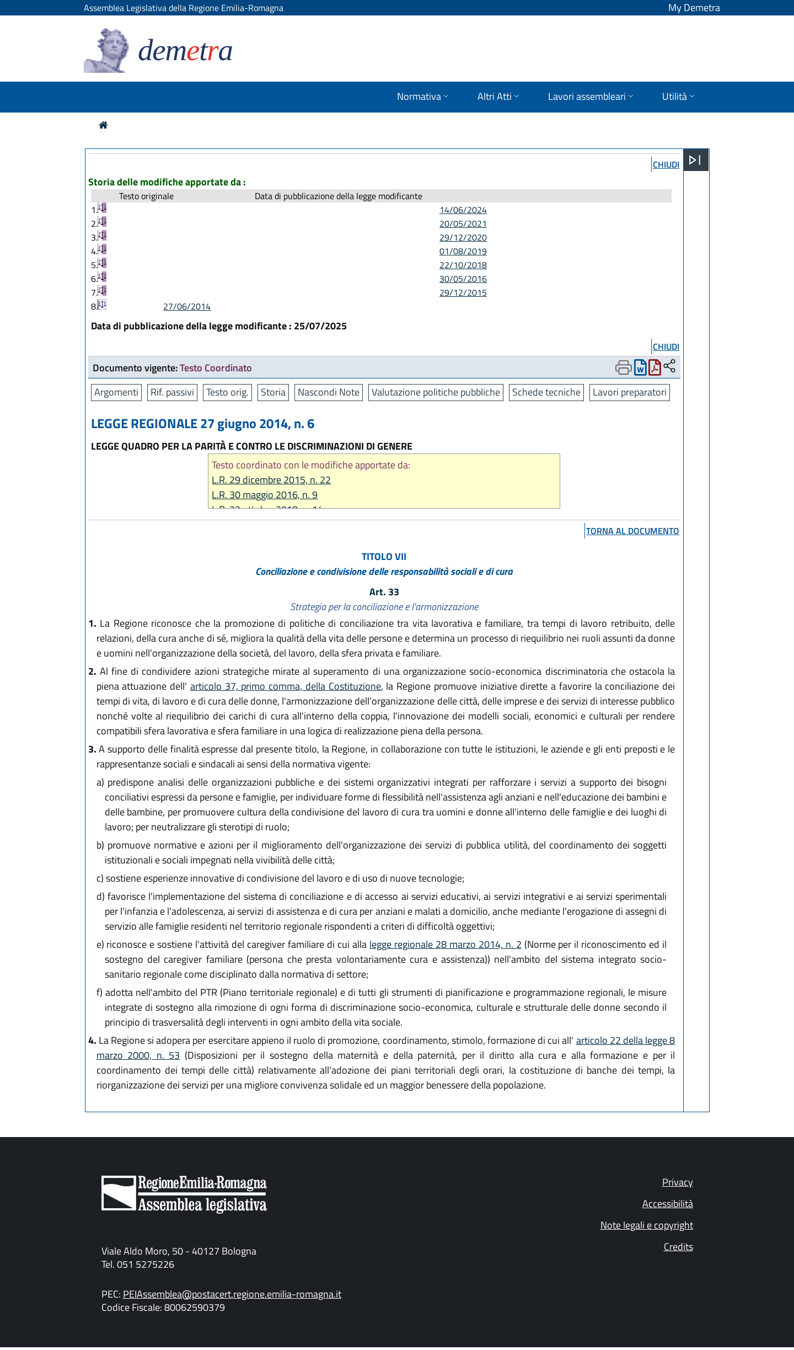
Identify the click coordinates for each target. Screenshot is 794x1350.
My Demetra (694, 7)
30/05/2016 (463, 278)
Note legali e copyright (646, 1225)
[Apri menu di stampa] (623, 367)
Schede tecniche (546, 392)
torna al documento (632, 530)
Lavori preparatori (630, 392)
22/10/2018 (463, 264)
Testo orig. (227, 392)
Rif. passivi (172, 392)
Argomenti (116, 392)
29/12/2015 (463, 292)
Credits (678, 1246)
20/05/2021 (463, 223)
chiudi (666, 164)
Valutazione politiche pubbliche (436, 392)
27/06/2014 (187, 306)
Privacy (677, 1182)
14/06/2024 (463, 209)
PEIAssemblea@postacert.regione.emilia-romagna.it (232, 1294)
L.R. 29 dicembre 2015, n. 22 (271, 479)
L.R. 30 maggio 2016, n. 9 (265, 494)
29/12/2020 (463, 237)
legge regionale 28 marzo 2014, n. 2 (445, 944)
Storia (273, 392)
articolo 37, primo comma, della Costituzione (285, 686)
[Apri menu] (695, 160)
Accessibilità (667, 1203)
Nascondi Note (329, 392)
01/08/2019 (463, 251)
